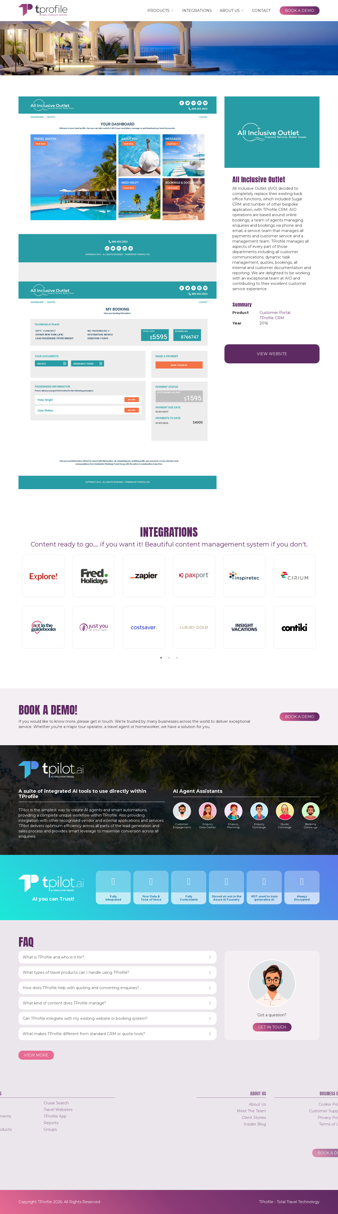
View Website (272, 353)
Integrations (197, 10)
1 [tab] (161, 657)
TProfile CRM (272, 318)
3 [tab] (177, 657)
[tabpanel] (169, 602)
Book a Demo (299, 10)
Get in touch (272, 1027)
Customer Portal (275, 312)
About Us (232, 10)
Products (160, 10)
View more (36, 1055)
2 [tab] (169, 657)
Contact (261, 10)
